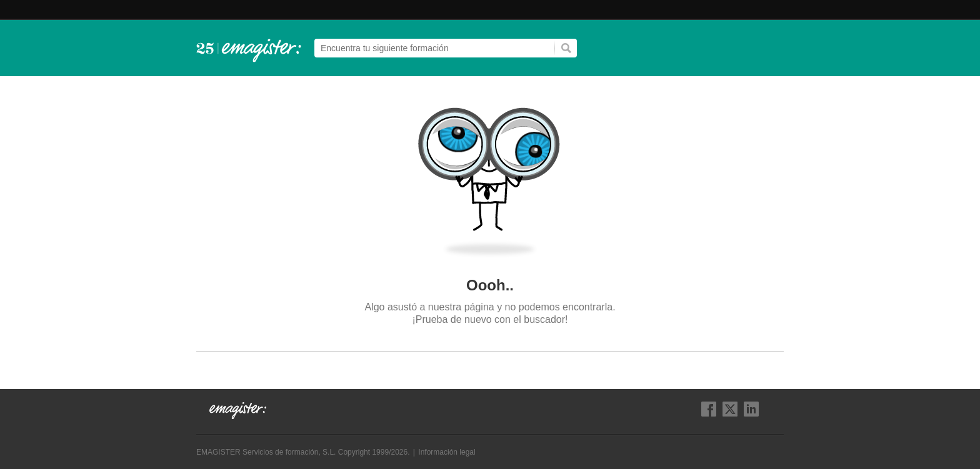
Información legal (446, 452)
